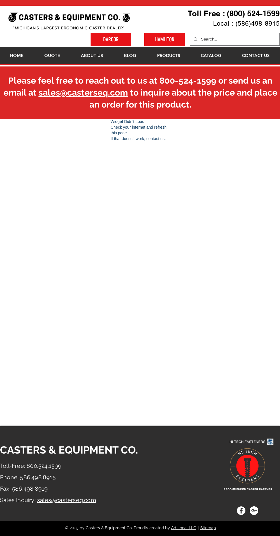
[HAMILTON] (164, 39)
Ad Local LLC (183, 527)
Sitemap (208, 527)
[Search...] (234, 39)
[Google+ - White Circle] (254, 510)
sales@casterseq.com (83, 93)
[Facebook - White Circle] (241, 510)
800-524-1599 (187, 81)
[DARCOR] (111, 39)
